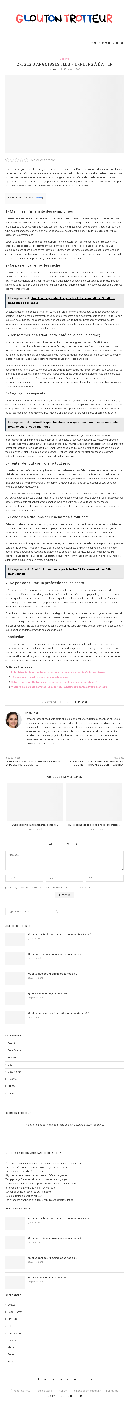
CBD (10, 1064)
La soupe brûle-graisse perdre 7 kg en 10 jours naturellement (37, 1167)
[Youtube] (109, 43)
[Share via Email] (86, 701)
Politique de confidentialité (87, 1390)
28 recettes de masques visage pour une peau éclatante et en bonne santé (44, 1163)
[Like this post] (69, 701)
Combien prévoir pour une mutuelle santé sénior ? (60, 934)
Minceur (12, 1086)
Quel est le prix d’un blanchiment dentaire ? (35, 825)
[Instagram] (99, 43)
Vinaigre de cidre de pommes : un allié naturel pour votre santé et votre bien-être (59, 687)
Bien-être (64, 59)
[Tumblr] (106, 43)
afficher (39, 198)
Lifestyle (12, 1079)
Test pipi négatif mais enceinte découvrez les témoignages (36, 1179)
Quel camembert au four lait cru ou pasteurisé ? (58, 1013)
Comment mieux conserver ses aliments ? (54, 954)
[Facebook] (92, 43)
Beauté (11, 1043)
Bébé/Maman (15, 1050)
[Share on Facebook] (75, 701)
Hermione (53, 69)
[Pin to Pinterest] (83, 701)
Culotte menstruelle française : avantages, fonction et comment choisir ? (54, 682)
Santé (11, 1093)
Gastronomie (15, 1071)
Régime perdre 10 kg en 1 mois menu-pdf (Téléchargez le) (36, 1175)
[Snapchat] (117, 43)
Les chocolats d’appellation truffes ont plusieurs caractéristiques (39, 1200)
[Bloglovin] (113, 43)
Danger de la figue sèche (18, 1191)
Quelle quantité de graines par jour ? (24, 1196)
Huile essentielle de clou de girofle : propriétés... (94, 825)
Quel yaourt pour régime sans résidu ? (52, 973)
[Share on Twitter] (79, 701)
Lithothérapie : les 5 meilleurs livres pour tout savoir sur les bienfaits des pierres (58, 672)
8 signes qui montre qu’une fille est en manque (30, 1187)
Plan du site (112, 1390)
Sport (11, 1100)
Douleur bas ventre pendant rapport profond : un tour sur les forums (41, 1183)
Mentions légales (45, 1390)
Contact (63, 1390)
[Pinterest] (103, 43)
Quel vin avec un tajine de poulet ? (49, 993)
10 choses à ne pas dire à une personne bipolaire (39, 677)
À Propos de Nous (20, 1390)
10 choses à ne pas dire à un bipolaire (25, 1171)
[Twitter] (95, 43)
